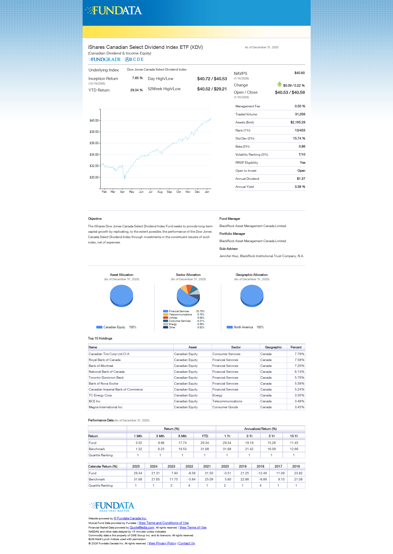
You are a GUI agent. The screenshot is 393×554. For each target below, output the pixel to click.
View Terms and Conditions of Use (164, 523)
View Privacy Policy (162, 543)
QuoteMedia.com (142, 527)
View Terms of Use (193, 527)
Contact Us (186, 543)
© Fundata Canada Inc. (130, 518)
